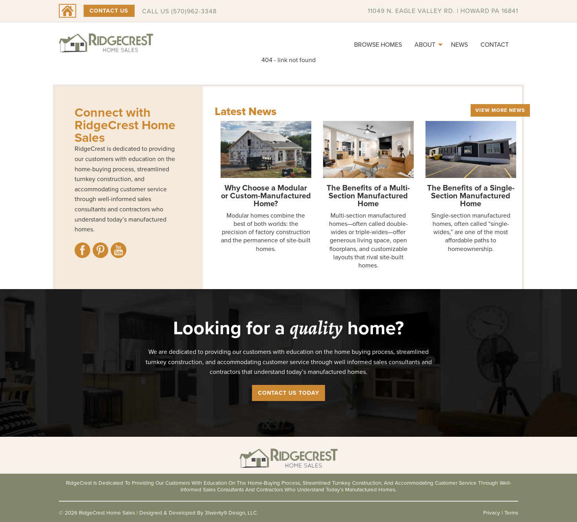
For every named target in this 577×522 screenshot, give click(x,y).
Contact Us (108, 10)
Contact (494, 44)
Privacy (491, 513)
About (424, 44)
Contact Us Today (288, 392)
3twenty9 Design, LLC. (231, 513)
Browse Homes (378, 44)
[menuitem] (378, 44)
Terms (511, 513)
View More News (500, 110)
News (459, 44)
